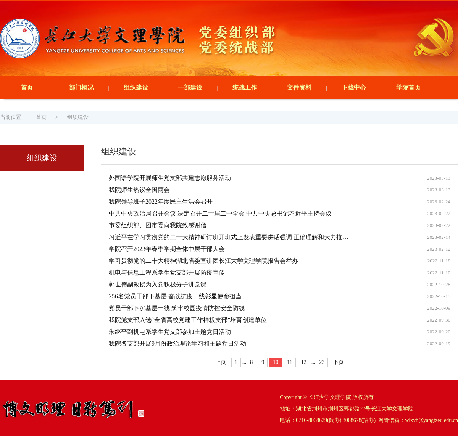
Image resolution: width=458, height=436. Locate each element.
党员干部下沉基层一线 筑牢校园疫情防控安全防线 (177, 308)
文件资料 (299, 87)
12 (303, 362)
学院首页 (408, 87)
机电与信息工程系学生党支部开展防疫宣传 (167, 272)
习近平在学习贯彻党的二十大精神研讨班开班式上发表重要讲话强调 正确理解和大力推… (228, 237)
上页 (220, 362)
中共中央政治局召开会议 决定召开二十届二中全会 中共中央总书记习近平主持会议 (220, 213)
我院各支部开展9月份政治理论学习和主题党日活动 (177, 343)
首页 (27, 87)
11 (289, 362)
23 (321, 362)
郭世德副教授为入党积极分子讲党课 (157, 284)
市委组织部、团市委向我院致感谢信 (157, 225)
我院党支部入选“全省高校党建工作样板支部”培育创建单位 (188, 320)
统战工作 (244, 87)
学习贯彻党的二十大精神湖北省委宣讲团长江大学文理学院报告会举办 (203, 260)
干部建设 (190, 87)
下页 (338, 362)
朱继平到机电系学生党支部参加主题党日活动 (170, 331)
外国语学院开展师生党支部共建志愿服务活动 (170, 178)
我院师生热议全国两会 (139, 190)
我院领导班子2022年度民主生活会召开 (161, 201)
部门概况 (81, 87)
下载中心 (354, 87)
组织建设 (136, 87)
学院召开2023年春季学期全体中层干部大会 (167, 249)
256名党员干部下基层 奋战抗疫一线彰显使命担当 (175, 296)
